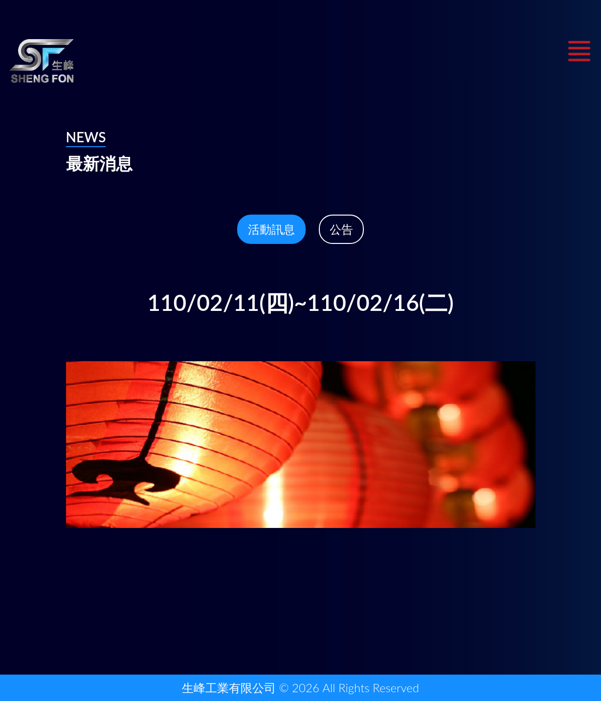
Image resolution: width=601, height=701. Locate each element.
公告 (341, 229)
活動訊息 (271, 229)
